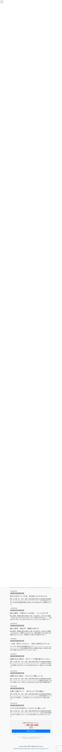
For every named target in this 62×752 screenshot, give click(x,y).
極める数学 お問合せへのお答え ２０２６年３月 (29, 613)
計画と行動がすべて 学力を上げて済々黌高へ (27, 691)
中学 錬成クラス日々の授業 (17, 593)
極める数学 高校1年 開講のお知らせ (24, 628)
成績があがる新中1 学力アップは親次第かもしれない (30, 659)
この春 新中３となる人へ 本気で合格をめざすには (29, 643)
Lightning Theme (30, 748)
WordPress (21, 748)
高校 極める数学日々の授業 (17, 610)
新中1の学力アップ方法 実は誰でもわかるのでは (28, 596)
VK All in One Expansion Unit (42, 748)
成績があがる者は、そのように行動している (26, 676)
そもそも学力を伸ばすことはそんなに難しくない (28, 708)
